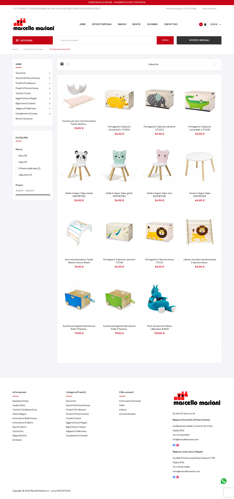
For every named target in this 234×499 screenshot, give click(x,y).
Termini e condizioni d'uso (25, 410)
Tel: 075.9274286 (181, 467)
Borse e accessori (24, 118)
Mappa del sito (20, 435)
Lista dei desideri (127, 414)
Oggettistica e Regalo (26, 98)
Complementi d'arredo (26, 113)
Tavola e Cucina (23, 93)
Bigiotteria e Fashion (26, 103)
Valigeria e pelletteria (26, 108)
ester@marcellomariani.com (186, 471)
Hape (23, 162)
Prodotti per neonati (26, 83)
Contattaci (18, 431)
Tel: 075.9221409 (181, 435)
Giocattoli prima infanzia (28, 78)
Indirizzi (123, 410)
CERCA (165, 40)
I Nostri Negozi (19, 414)
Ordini (122, 405)
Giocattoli (20, 73)
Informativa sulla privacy (25, 418)
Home (19, 64)
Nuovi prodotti (20, 427)
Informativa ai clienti (23, 422)
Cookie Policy (19, 405)
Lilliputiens (25, 175)
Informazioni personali (130, 401)
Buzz (23, 155)
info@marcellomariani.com (186, 439)
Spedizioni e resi (21, 401)
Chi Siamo (17, 440)
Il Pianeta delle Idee (29, 168)
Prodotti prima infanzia (27, 88)
